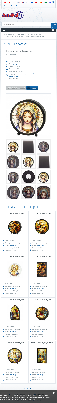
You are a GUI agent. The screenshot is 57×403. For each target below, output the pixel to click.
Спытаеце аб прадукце (16, 88)
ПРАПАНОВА (21, 34)
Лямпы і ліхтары (35, 34)
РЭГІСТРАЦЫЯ (17, 6)
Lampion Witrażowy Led (35, 37)
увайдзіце (16, 64)
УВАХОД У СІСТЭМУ (11, 6)
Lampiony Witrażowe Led (14, 37)
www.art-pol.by (9, 34)
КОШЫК (24, 6)
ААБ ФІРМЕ (25, 388)
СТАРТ (5, 6)
